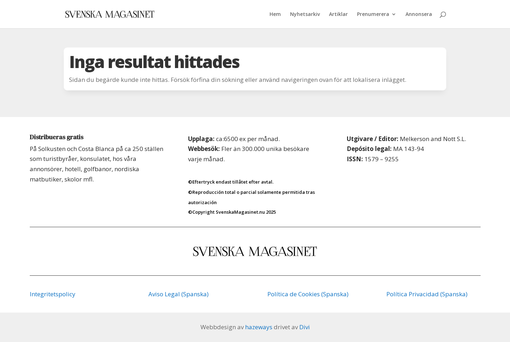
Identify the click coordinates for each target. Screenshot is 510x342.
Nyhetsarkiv (305, 14)
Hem (275, 14)
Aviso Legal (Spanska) (178, 294)
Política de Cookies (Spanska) (307, 294)
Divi (304, 327)
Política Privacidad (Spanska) (427, 294)
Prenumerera (373, 14)
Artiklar (338, 14)
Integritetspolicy (52, 294)
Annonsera (419, 14)
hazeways (258, 327)
